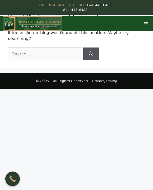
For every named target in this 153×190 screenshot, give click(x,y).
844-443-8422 (99, 5)
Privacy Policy (104, 81)
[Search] (91, 54)
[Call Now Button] (12, 179)
